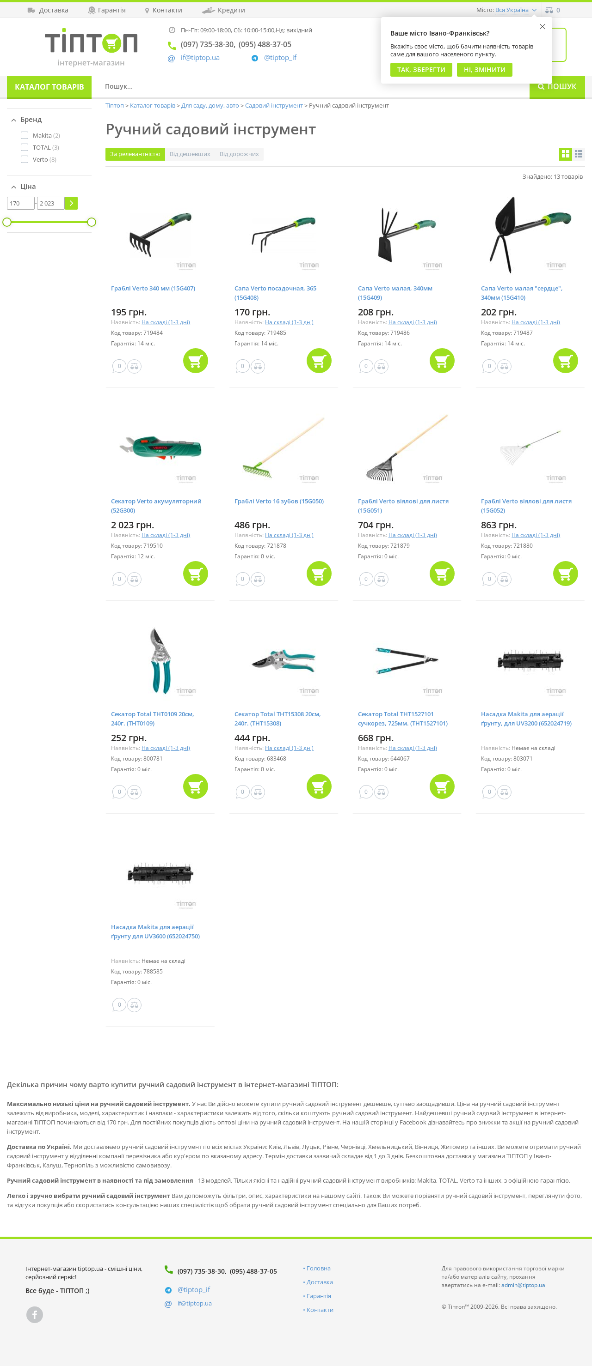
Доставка (320, 1282)
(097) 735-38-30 (201, 1271)
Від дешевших (190, 154)
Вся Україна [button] (512, 10)
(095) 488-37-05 (253, 1271)
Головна (319, 1268)
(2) (46, 135)
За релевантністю (135, 154)
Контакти (320, 1310)
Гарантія (319, 1296)
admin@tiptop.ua (523, 1285)
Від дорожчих (239, 154)
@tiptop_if (280, 57)
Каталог (49, 87)
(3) (46, 147)
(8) (44, 159)
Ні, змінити (485, 69)
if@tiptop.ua (195, 1303)
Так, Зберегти (421, 69)
